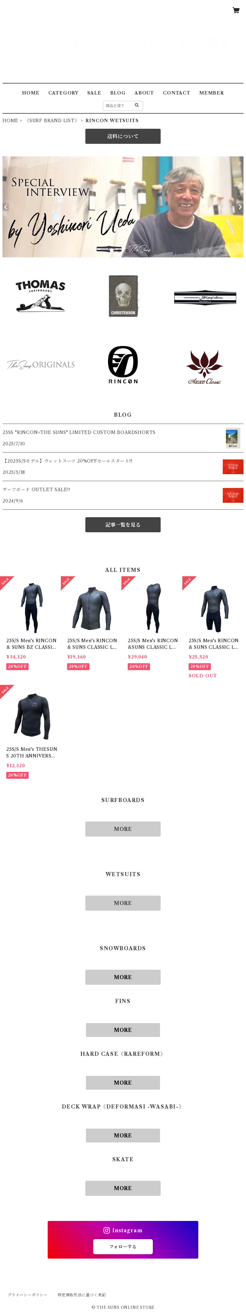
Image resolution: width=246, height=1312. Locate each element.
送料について (123, 136)
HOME (30, 93)
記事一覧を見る (123, 525)
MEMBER (211, 93)
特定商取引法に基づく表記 (82, 1295)
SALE (94, 93)
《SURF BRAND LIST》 (52, 120)
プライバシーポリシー (28, 1295)
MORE (123, 829)
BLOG (118, 93)
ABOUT (144, 93)
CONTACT (176, 93)
